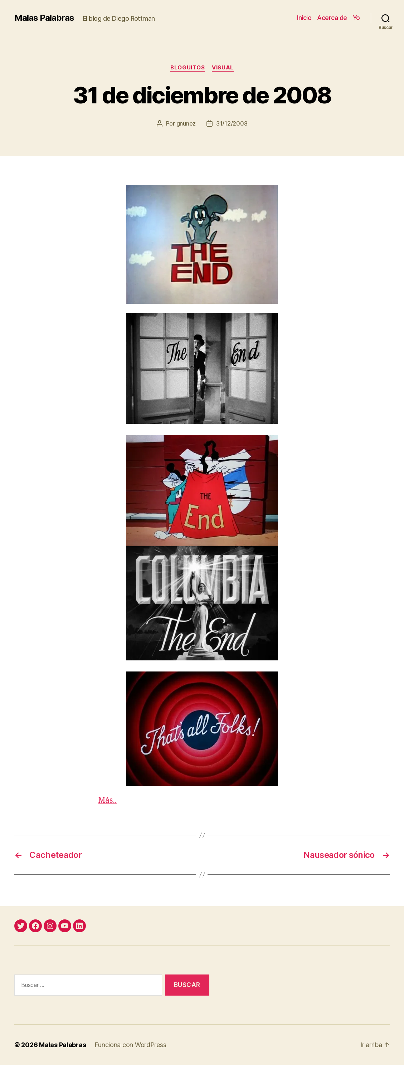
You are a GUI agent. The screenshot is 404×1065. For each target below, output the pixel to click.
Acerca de (332, 17)
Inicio (304, 17)
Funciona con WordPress (130, 1045)
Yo (356, 17)
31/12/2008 (231, 123)
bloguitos (187, 67)
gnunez (186, 123)
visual (222, 67)
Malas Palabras (44, 18)
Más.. (107, 800)
